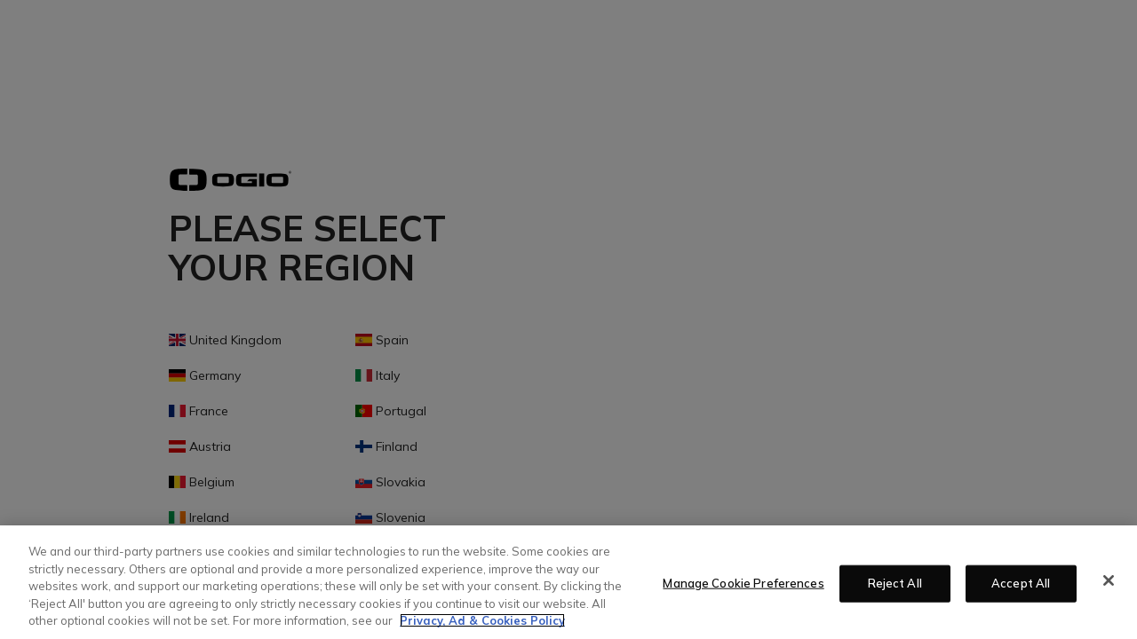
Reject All (895, 583)
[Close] (1108, 580)
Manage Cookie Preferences (743, 583)
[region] (568, 582)
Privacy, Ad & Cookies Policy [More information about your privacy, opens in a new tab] (482, 620)
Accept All (1020, 583)
